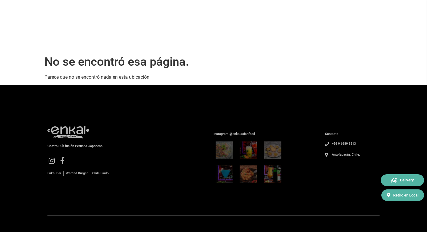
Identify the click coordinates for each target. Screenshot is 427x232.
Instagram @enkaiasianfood (234, 134)
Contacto (365, 33)
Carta (338, 33)
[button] (402, 180)
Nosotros (311, 33)
